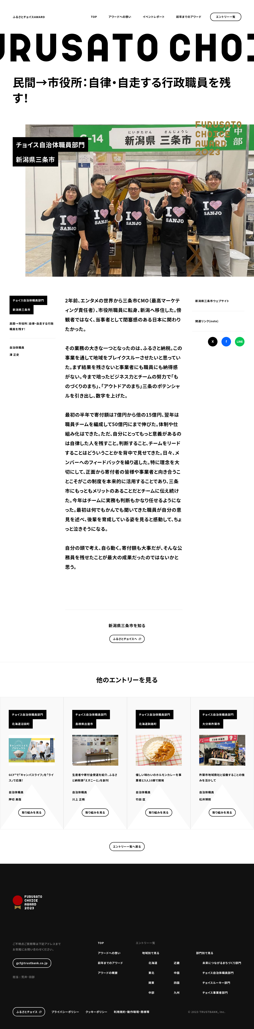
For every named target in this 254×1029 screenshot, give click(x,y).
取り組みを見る (31, 812)
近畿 (177, 963)
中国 (177, 973)
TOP (94, 17)
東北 (151, 973)
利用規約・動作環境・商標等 (131, 1012)
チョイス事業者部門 (215, 993)
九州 (177, 993)
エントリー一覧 (226, 17)
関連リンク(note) (206, 321)
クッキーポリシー (96, 1012)
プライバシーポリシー (65, 1012)
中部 (151, 993)
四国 (177, 983)
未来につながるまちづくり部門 (221, 963)
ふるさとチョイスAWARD (29, 17)
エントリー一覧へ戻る (127, 846)
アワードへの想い (120, 17)
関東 (151, 983)
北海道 (152, 963)
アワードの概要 (108, 973)
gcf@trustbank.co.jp (32, 963)
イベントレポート (154, 17)
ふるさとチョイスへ (125, 639)
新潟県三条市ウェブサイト (212, 301)
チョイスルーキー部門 (216, 983)
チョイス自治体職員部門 (218, 973)
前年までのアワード (188, 17)
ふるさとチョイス (27, 1012)
